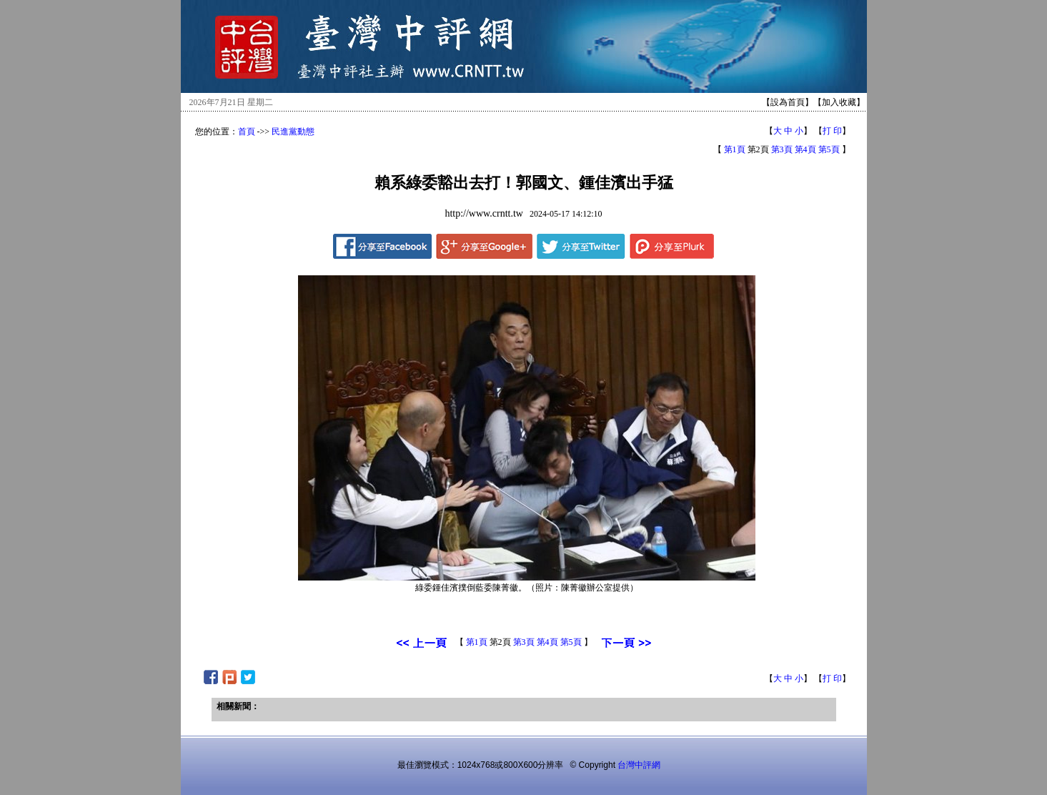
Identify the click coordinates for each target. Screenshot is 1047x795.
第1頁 (734, 149)
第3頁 (782, 149)
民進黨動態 (293, 132)
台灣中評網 (638, 765)
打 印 (832, 131)
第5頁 (829, 149)
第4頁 (805, 149)
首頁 (246, 132)
